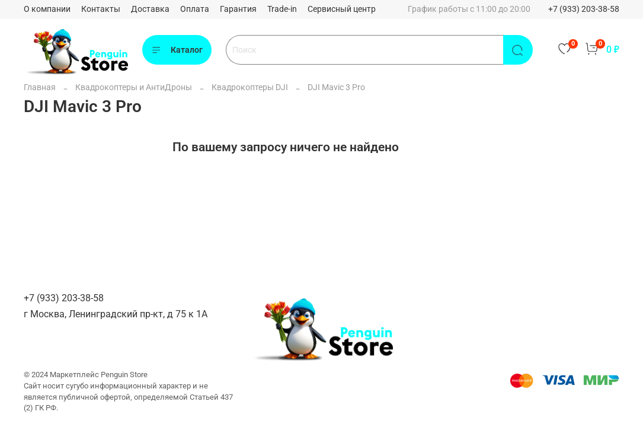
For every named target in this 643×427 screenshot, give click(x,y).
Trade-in (282, 9)
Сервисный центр (342, 9)
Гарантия (238, 9)
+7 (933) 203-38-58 (583, 9)
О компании (47, 9)
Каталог (177, 50)
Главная (40, 87)
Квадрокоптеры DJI (250, 87)
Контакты (100, 9)
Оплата (194, 9)
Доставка (150, 9)
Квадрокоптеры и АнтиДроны (133, 87)
